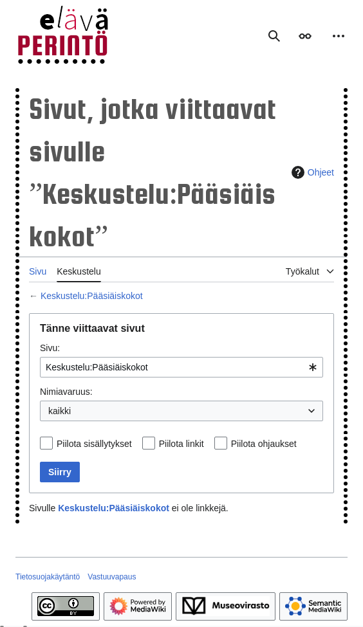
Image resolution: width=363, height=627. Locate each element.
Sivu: (50, 348)
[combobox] (181, 367)
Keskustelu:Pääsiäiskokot (92, 296)
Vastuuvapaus (112, 576)
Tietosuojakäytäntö (47, 576)
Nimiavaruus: (66, 391)
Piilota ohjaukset (264, 444)
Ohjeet (311, 172)
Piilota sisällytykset (94, 444)
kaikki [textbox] (59, 411)
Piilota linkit (181, 444)
